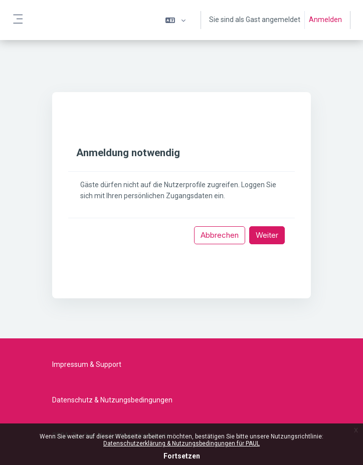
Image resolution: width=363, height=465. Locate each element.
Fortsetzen (181, 456)
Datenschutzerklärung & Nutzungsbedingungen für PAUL (181, 443)
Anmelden (325, 20)
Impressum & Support (86, 364)
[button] (175, 20)
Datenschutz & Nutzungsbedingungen (112, 400)
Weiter (267, 235)
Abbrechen (220, 235)
